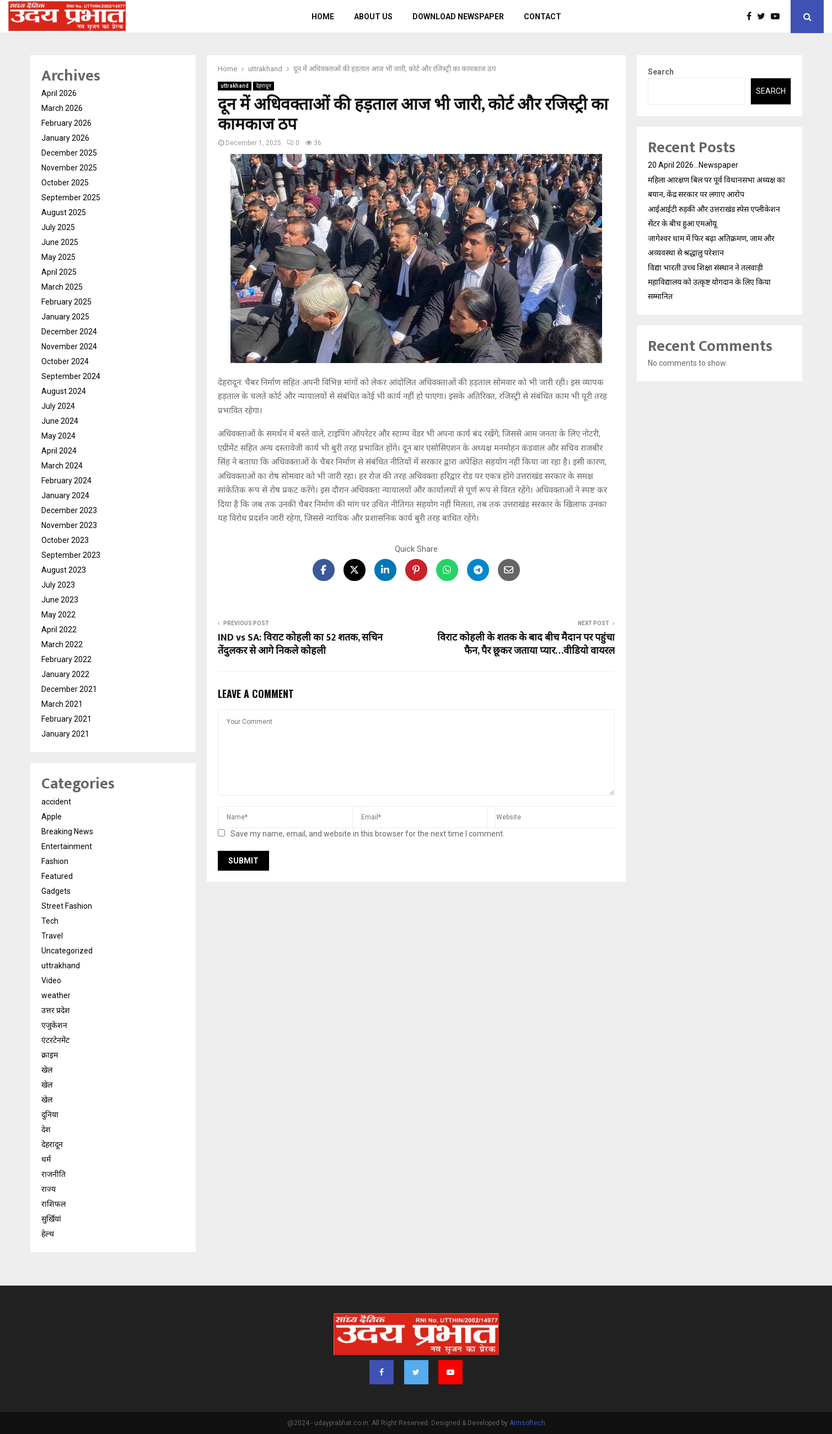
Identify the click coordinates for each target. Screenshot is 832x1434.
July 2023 (58, 584)
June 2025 (59, 242)
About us (373, 16)
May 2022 (58, 614)
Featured (57, 876)
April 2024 (59, 450)
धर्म (46, 1159)
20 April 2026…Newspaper (693, 165)
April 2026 (59, 93)
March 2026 (62, 108)
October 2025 (65, 182)
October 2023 (65, 540)
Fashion (54, 861)
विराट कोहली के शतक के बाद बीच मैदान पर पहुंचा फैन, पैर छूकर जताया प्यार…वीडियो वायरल (526, 644)
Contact (542, 16)
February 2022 (66, 659)
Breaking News (67, 831)
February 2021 (66, 719)
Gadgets (56, 891)
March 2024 (62, 465)
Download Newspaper (458, 16)
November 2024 (69, 346)
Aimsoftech (527, 1423)
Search (661, 71)
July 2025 (58, 227)
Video (51, 980)
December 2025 (69, 152)
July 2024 (58, 406)
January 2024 (65, 495)
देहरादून (263, 86)
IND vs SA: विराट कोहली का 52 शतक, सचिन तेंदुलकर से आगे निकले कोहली (300, 644)
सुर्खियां (51, 1218)
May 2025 (58, 257)
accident (56, 801)
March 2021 (62, 704)
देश (46, 1129)
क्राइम (49, 1055)
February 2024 (66, 480)
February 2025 (66, 301)
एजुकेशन (54, 1025)
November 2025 (69, 167)
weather (56, 995)
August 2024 (63, 391)
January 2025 (65, 316)
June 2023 (59, 599)
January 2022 (65, 674)
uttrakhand (235, 86)
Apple (51, 816)
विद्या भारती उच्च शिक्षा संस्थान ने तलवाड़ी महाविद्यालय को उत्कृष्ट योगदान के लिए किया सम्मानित (709, 282)
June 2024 (59, 421)
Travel (52, 935)
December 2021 (69, 689)
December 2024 (69, 331)
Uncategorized (67, 950)
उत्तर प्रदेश (55, 1010)
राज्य (48, 1189)
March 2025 (62, 286)
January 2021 (65, 733)
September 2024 (70, 376)
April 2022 (59, 629)
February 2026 (66, 123)
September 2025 (70, 197)
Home (323, 16)
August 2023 (63, 570)
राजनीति (53, 1174)
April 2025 (59, 272)
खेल (46, 1069)
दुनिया (49, 1114)
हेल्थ (47, 1233)
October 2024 (65, 361)
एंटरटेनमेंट (55, 1040)
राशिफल (53, 1204)
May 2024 (58, 435)
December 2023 (69, 510)
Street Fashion (66, 906)
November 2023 (69, 525)
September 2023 (70, 555)
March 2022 (62, 644)
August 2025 (63, 212)
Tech (49, 920)
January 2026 (65, 138)
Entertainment (66, 846)
